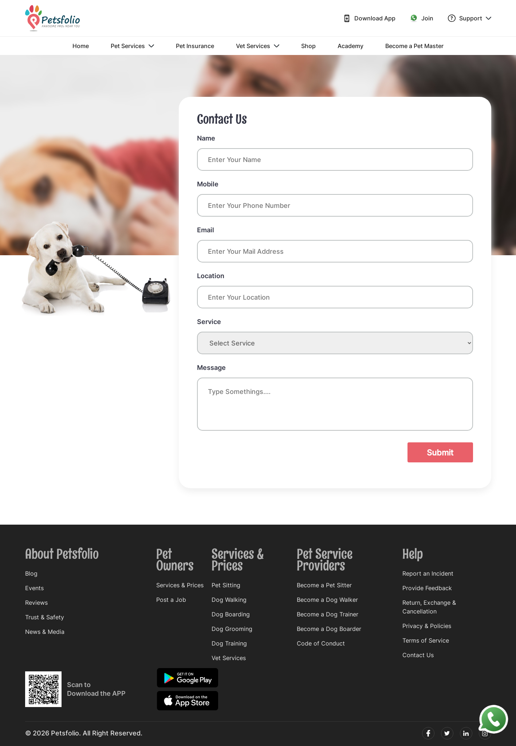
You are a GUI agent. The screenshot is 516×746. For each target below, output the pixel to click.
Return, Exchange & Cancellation (429, 607)
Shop (308, 46)
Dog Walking (229, 599)
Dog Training (229, 643)
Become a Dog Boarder (329, 628)
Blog (31, 573)
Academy (350, 46)
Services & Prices (180, 585)
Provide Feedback (427, 588)
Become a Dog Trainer (327, 614)
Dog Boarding (231, 614)
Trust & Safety (44, 617)
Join (421, 18)
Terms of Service (425, 640)
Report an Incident (427, 573)
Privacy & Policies (426, 625)
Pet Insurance (195, 46)
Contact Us (418, 655)
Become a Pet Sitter (324, 585)
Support (469, 18)
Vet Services (257, 46)
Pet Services (132, 46)
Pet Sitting (226, 585)
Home (80, 46)
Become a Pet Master (414, 46)
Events (34, 588)
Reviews (36, 602)
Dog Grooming (232, 628)
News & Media (44, 631)
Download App (369, 18)
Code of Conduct (321, 643)
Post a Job (171, 599)
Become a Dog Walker (327, 599)
